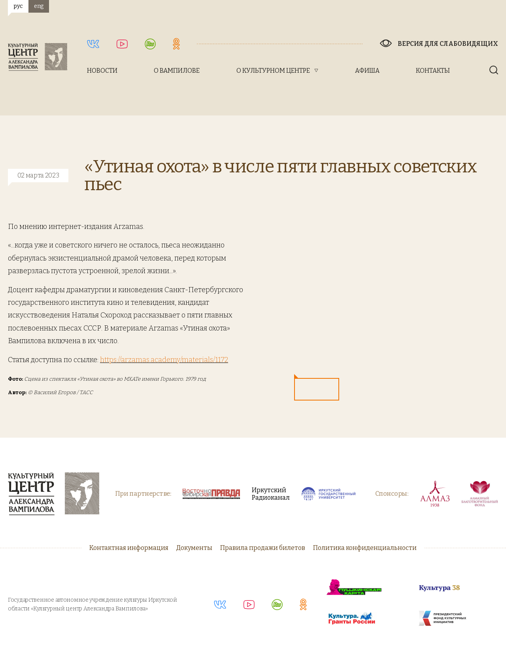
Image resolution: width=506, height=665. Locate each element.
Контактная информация (128, 548)
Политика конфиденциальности (365, 548)
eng (38, 6)
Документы (194, 548)
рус (18, 6)
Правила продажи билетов (262, 548)
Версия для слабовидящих (448, 43)
